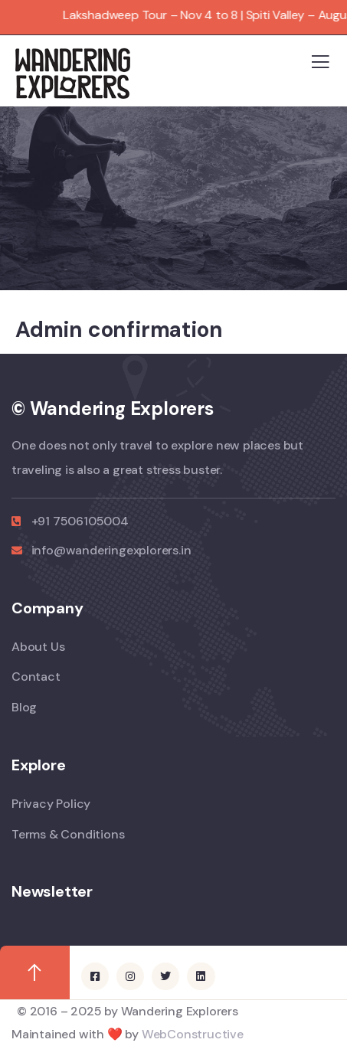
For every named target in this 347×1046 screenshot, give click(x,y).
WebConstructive (193, 1034)
